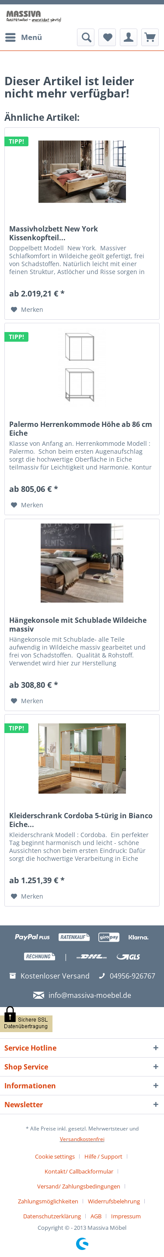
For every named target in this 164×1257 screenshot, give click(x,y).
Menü (23, 36)
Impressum (126, 1216)
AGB (96, 1216)
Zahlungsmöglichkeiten (48, 1201)
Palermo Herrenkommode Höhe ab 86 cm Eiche (80, 428)
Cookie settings (55, 1156)
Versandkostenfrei (82, 1139)
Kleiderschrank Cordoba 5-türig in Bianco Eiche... (81, 820)
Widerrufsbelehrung (114, 1201)
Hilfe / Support (103, 1156)
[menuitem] (23, 37)
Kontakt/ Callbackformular (79, 1171)
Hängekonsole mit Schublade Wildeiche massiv (78, 624)
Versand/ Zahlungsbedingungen (78, 1186)
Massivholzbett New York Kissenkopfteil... (53, 233)
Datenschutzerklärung (52, 1216)
